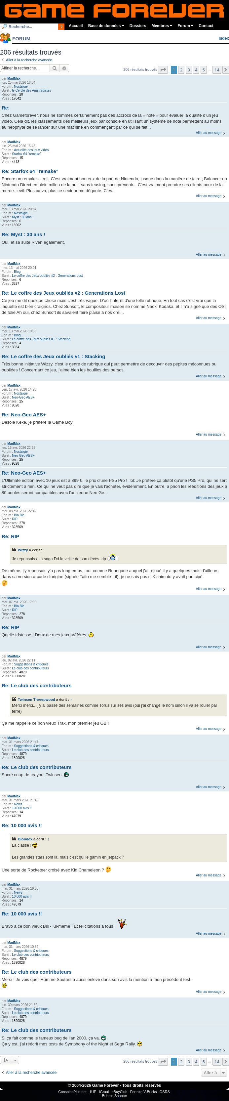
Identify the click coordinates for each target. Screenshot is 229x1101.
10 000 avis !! (21, 808)
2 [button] (181, 70)
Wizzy (23, 550)
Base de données (106, 25)
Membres (161, 25)
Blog (17, 272)
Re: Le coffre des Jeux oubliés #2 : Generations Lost (63, 293)
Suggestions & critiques (31, 664)
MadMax (13, 78)
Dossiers (138, 25)
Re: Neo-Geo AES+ (24, 414)
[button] (163, 70)
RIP (15, 519)
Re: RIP (10, 536)
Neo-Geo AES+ (23, 397)
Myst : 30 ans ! (22, 217)
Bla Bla (19, 515)
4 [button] (196, 70)
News (18, 804)
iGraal (104, 1092)
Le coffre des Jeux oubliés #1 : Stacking (41, 339)
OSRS (165, 1092)
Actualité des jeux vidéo (31, 150)
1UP (92, 1092)
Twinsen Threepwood (36, 699)
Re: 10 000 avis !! (22, 825)
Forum (185, 25)
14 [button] (216, 70)
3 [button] (189, 70)
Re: (6, 107)
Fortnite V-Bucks (143, 1092)
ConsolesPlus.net (72, 1092)
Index (224, 38)
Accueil (76, 25)
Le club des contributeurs (30, 668)
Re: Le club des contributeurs (37, 685)
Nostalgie (21, 86)
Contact (206, 25)
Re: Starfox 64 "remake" (30, 171)
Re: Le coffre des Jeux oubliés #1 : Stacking (53, 356)
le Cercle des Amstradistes (31, 90)
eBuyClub (120, 1092)
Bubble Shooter (114, 1096)
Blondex (25, 839)
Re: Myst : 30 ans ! (23, 234)
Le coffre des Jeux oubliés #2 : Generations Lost (47, 275)
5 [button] (204, 70)
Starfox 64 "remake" (26, 154)
